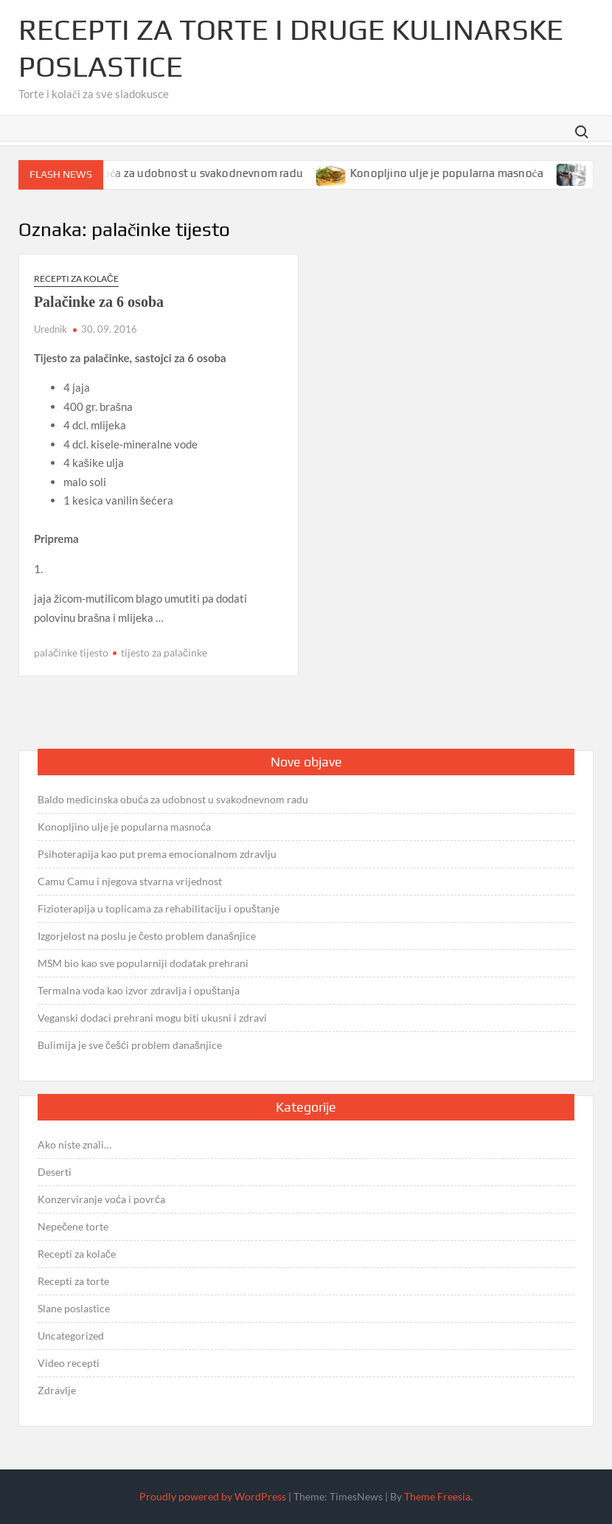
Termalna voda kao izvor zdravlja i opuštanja (139, 990)
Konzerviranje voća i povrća (101, 1199)
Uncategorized (71, 1335)
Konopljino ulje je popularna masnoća (457, 173)
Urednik (50, 329)
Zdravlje (57, 1390)
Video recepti (69, 1363)
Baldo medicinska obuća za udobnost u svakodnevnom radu (161, 173)
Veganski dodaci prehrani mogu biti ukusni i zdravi (152, 1017)
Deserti (55, 1171)
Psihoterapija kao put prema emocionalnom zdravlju (157, 854)
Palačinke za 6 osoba (99, 302)
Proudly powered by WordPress (212, 1496)
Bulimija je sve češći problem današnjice (130, 1045)
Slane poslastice (74, 1308)
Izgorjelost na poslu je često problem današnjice (147, 935)
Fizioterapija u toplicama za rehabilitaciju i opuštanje (158, 908)
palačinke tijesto (71, 652)
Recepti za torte (73, 1281)
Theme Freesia (437, 1496)
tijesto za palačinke (164, 652)
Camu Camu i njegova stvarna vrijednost (130, 881)
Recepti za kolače (76, 278)
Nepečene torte (73, 1226)
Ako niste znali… (74, 1144)
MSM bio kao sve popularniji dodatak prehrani (143, 963)
